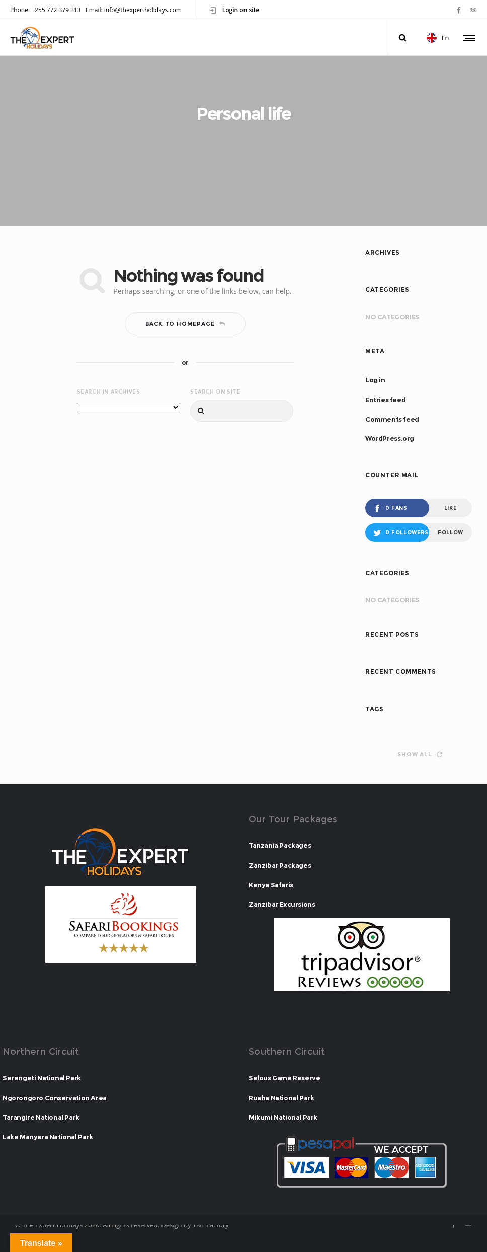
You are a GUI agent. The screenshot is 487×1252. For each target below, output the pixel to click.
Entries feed (385, 400)
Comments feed (392, 419)
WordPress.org (389, 438)
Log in (375, 380)
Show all (419, 754)
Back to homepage (185, 323)
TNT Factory (211, 1224)
